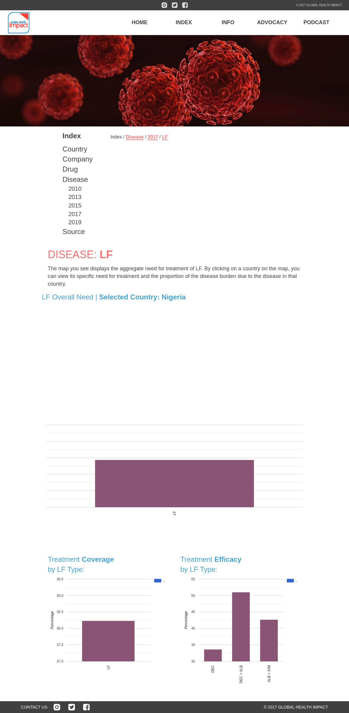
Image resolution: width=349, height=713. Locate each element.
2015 (75, 205)
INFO (228, 22)
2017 (75, 214)
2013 (75, 197)
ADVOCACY (272, 22)
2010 (75, 188)
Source (73, 232)
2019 (75, 222)
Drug (70, 169)
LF (165, 136)
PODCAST (316, 22)
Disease (75, 179)
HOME (139, 22)
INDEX (184, 22)
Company (77, 159)
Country (74, 149)
